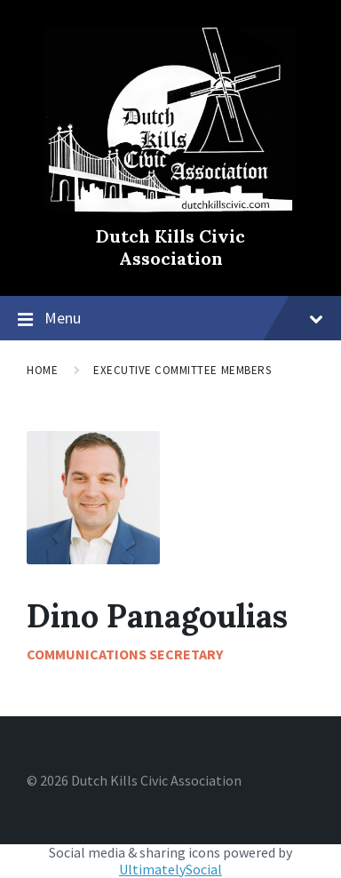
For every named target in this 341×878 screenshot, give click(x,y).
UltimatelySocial (170, 869)
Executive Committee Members (182, 370)
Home (42, 370)
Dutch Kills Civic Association (170, 247)
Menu (183, 317)
